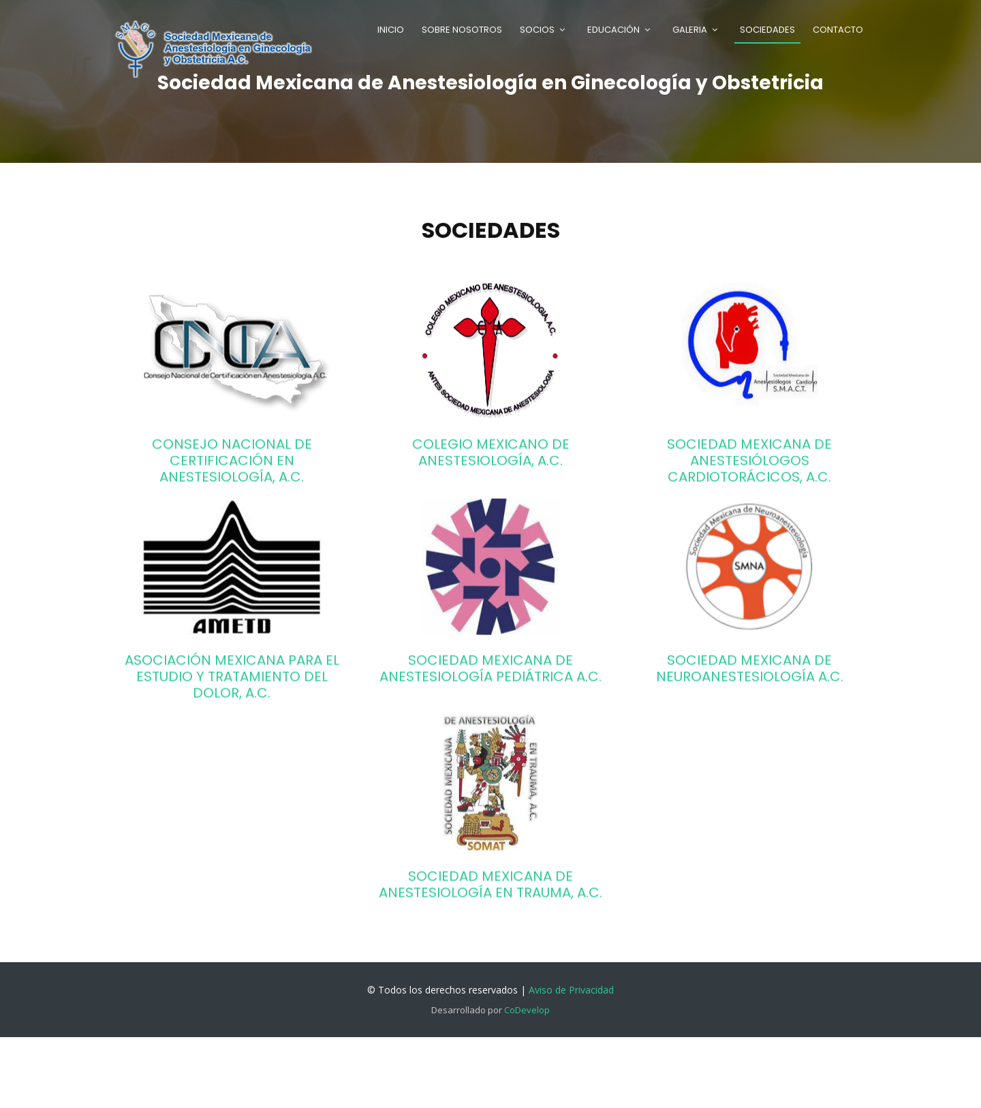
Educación (613, 29)
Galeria (689, 29)
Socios (537, 29)
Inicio (390, 29)
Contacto (838, 29)
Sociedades (767, 29)
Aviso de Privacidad (571, 989)
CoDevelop (527, 1010)
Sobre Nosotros (462, 29)
